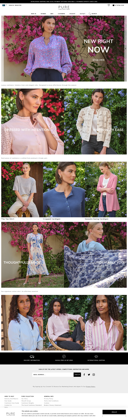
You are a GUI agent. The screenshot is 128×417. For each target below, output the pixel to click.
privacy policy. (90, 386)
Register (18, 5)
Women (43, 13)
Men (52, 13)
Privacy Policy (48, 398)
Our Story (24, 398)
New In (33, 13)
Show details (25, 413)
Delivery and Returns (11, 398)
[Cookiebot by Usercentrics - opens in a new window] (10, 414)
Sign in (11, 5)
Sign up (77, 374)
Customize (114, 409)
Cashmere (61, 13)
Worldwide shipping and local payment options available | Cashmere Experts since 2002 (64, 1)
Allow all (114, 403)
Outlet (82, 13)
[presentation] (2, 49)
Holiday (72, 13)
